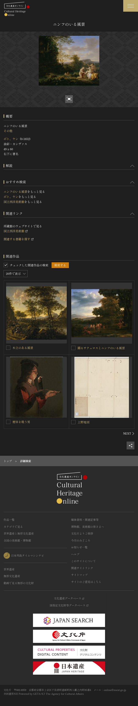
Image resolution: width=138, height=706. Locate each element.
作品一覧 (9, 520)
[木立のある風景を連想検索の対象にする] (8, 348)
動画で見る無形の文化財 (19, 583)
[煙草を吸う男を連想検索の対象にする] (8, 422)
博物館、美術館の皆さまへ (87, 527)
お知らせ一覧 (79, 547)
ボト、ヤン (11, 139)
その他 (8, 131)
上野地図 (83, 422)
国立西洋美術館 (14, 202)
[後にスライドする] (128, 433)
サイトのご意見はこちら (86, 582)
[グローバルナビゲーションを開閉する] (130, 6)
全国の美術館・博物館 (17, 540)
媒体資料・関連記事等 (85, 520)
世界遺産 (9, 569)
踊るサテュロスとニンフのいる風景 (101, 348)
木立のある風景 (22, 348)
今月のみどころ (80, 540)
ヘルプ (75, 554)
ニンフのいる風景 (15, 191)
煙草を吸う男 (21, 422)
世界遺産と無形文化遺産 (19, 533)
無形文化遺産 (12, 576)
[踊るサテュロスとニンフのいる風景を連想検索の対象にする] (73, 348)
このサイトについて (83, 561)
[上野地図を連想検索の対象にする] (73, 422)
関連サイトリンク (82, 568)
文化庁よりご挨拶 (82, 533)
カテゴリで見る (13, 527)
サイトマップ (79, 575)
